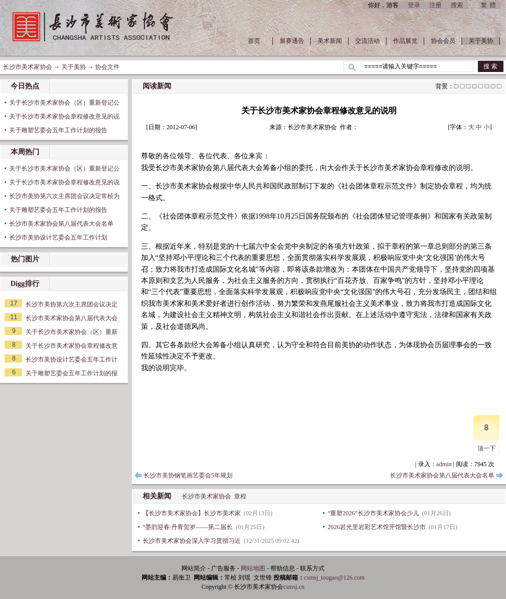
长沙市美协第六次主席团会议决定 (72, 304)
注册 (435, 5)
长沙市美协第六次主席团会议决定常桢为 (64, 196)
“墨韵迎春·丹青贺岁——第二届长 (188, 527)
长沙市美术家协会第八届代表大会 (72, 318)
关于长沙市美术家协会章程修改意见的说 (64, 116)
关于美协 (481, 40)
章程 (240, 496)
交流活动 (367, 40)
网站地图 (253, 568)
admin (444, 464)
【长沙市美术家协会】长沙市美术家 (192, 513)
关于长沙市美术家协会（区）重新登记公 (64, 102)
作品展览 (405, 40)
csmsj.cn (294, 586)
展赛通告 (292, 40)
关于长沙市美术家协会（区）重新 (72, 332)
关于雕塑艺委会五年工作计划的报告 (58, 130)
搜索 (457, 5)
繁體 (489, 5)
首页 (254, 40)
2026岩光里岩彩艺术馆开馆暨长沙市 (377, 527)
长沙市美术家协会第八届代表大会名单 (61, 223)
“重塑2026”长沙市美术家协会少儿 (373, 513)
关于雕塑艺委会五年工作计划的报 (72, 373)
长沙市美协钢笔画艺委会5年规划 (188, 475)
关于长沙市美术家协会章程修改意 (72, 345)
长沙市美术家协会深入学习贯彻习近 (192, 540)
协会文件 (107, 66)
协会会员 (443, 40)
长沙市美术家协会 (27, 66)
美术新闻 (329, 40)
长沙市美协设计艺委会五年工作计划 (58, 237)
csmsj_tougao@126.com (334, 577)
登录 (414, 5)
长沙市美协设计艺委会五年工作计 (72, 359)
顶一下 (486, 448)
